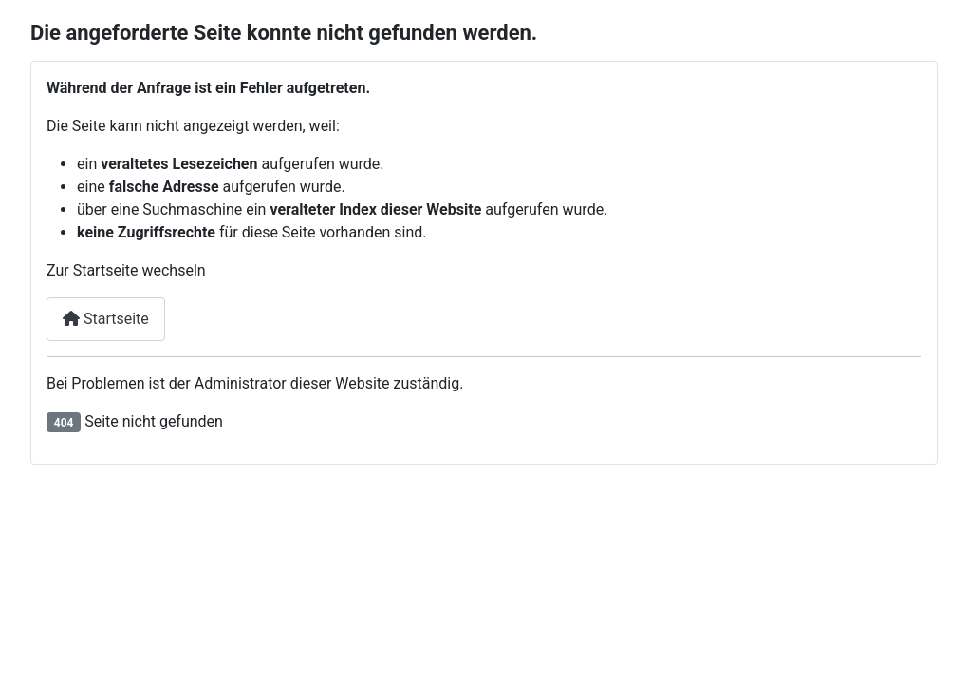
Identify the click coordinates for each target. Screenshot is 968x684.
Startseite (106, 319)
